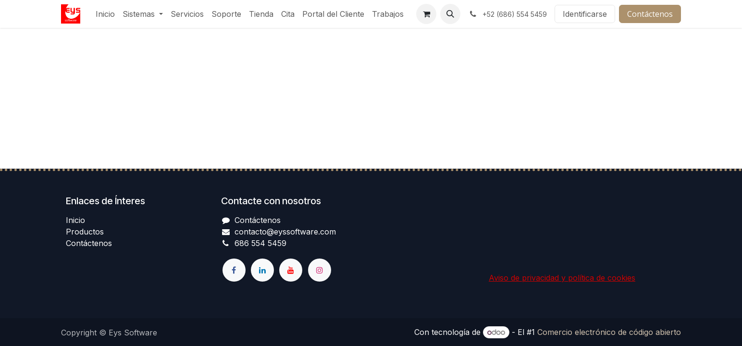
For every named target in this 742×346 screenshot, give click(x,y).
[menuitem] (105, 14)
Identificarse (585, 14)
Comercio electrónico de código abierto (609, 332)
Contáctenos (650, 14)
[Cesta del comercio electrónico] (426, 14)
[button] (450, 14)
